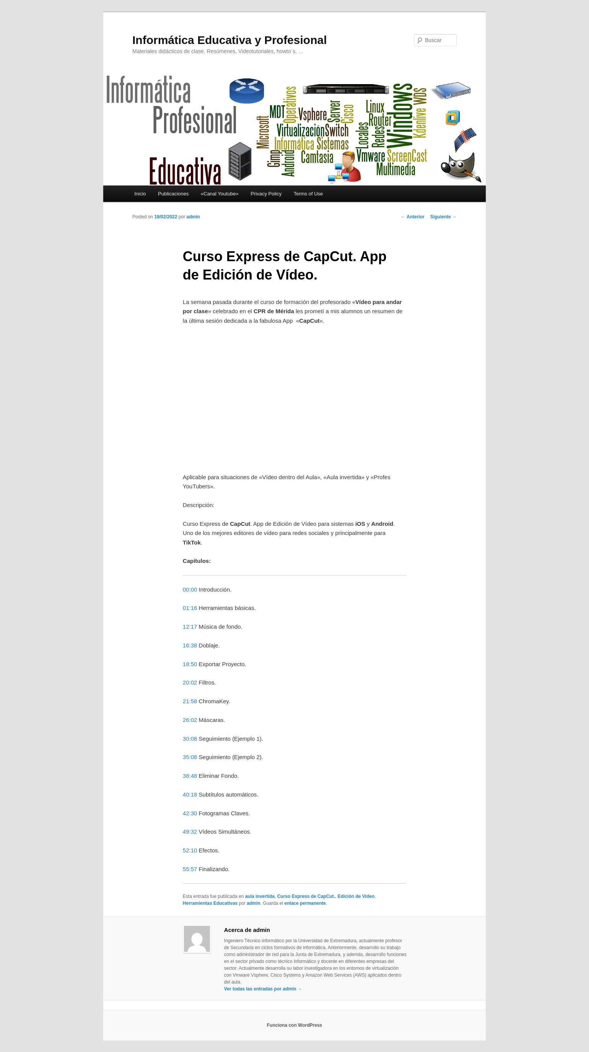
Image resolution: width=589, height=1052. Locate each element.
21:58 (190, 701)
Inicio (140, 194)
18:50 (190, 664)
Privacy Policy (266, 194)
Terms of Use (308, 194)
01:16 (190, 608)
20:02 (190, 682)
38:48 (190, 775)
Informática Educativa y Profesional (229, 40)
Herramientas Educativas (210, 903)
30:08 (190, 738)
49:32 (190, 831)
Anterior (413, 217)
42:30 (190, 813)
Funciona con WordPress (294, 1025)
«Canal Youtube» (220, 194)
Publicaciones (173, 194)
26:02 (190, 720)
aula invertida (260, 896)
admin (193, 217)
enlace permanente (305, 903)
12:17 (190, 626)
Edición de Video (356, 896)
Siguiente (443, 217)
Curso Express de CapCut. (306, 896)
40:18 (190, 794)
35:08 (190, 757)
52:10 (190, 850)
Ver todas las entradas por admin (263, 989)
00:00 (190, 589)
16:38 (190, 645)
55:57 (190, 869)
